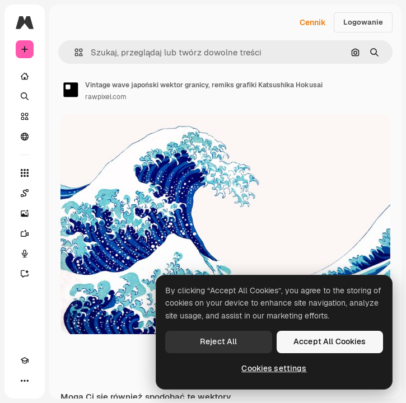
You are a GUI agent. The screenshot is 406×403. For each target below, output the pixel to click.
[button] (74, 52)
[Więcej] (25, 381)
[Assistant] (25, 274)
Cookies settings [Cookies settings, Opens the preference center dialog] (273, 368)
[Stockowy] (25, 116)
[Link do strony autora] (70, 89)
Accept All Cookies (329, 341)
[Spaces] (25, 193)
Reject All (218, 341)
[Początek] (25, 76)
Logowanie (363, 22)
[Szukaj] (25, 96)
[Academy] (25, 360)
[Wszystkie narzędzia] (25, 173)
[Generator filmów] (25, 233)
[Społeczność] (25, 137)
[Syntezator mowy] (25, 254)
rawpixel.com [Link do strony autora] (106, 96)
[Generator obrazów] (25, 213)
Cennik (313, 22)
